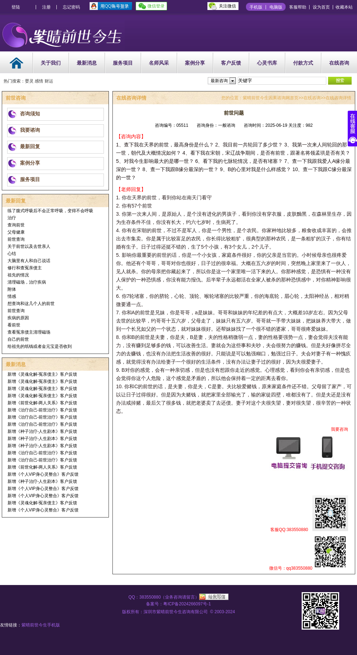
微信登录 (156, 6)
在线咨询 (339, 63)
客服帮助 (297, 7)
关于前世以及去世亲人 (28, 246)
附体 (11, 289)
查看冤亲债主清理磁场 (28, 332)
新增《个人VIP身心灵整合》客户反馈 (43, 474)
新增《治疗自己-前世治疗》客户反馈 (42, 410)
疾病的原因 (18, 317)
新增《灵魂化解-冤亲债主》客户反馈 (42, 374)
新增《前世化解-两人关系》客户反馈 (42, 402)
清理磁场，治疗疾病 (26, 282)
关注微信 (227, 6)
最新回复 (30, 146)
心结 (11, 253)
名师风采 (159, 63)
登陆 (15, 7)
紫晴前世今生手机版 (40, 625)
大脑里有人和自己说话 (28, 260)
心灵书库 (267, 63)
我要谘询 (30, 130)
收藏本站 (344, 7)
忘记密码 (71, 7)
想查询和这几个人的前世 (31, 303)
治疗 (11, 217)
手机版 (256, 7)
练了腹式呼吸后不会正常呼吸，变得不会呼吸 (50, 210)
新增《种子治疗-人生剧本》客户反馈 (42, 431)
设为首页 (321, 7)
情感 (11, 296)
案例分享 (195, 63)
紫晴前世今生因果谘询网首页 (270, 97)
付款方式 (303, 63)
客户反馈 (231, 63)
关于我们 (51, 63)
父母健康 (16, 232)
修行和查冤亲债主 (24, 267)
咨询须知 (30, 113)
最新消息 (87, 63)
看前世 (13, 325)
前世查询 (16, 239)
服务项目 (123, 63)
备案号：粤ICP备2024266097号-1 (178, 603)
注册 (46, 7)
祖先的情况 (18, 275)
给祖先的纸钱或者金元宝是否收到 (39, 346)
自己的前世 (18, 339)
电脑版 (276, 7)
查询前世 (16, 225)
